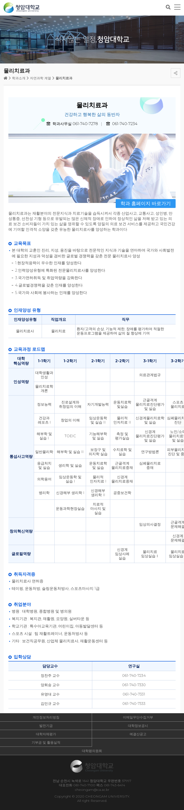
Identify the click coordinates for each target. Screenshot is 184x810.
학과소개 (18, 78)
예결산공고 (138, 734)
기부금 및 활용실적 (46, 742)
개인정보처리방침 (46, 717)
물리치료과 (64, 78)
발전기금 (46, 726)
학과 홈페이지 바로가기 (146, 203)
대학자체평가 (46, 734)
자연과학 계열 (40, 78)
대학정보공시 (138, 726)
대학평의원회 (92, 751)
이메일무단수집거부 (138, 717)
